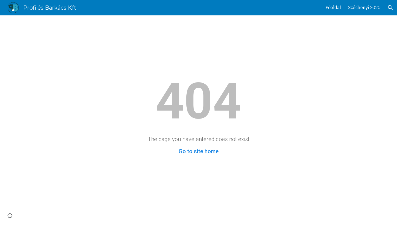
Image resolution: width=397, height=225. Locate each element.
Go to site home (199, 151)
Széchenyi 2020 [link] (364, 7)
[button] (390, 7)
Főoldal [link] (333, 7)
